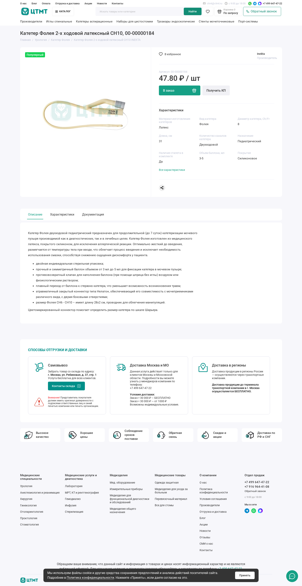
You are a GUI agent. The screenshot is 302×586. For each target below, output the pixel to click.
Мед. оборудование (122, 482)
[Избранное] (208, 11)
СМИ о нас (206, 543)
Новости (102, 3)
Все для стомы (164, 505)
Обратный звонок (261, 11)
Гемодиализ (73, 498)
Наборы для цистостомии (134, 21)
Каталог (63, 11)
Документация (93, 214)
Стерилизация (74, 511)
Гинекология (28, 505)
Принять (244, 575)
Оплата (46, 3)
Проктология (28, 518)
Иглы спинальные (59, 21)
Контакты (117, 3)
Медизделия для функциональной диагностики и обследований (129, 499)
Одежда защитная (167, 482)
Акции (88, 3)
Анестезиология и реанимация (40, 492)
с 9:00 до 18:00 (235, 3)
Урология (26, 486)
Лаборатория (74, 486)
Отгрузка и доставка (67, 3)
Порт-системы (248, 21)
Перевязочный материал (171, 498)
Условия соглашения (213, 498)
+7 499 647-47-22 (272, 3)
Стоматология (29, 524)
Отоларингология (31, 511)
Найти (193, 11)
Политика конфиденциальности (90, 577)
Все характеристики (172, 169)
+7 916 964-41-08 (257, 486)
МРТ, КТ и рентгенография (82, 492)
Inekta (261, 53)
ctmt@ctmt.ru (212, 3)
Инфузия (70, 505)
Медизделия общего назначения (123, 510)
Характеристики (62, 214)
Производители (31, 21)
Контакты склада (66, 386)
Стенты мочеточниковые (216, 21)
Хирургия (26, 498)
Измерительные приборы (126, 489)
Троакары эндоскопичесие (176, 21)
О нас (23, 3)
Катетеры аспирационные (94, 21)
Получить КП (216, 90)
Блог (34, 3)
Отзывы (205, 537)
